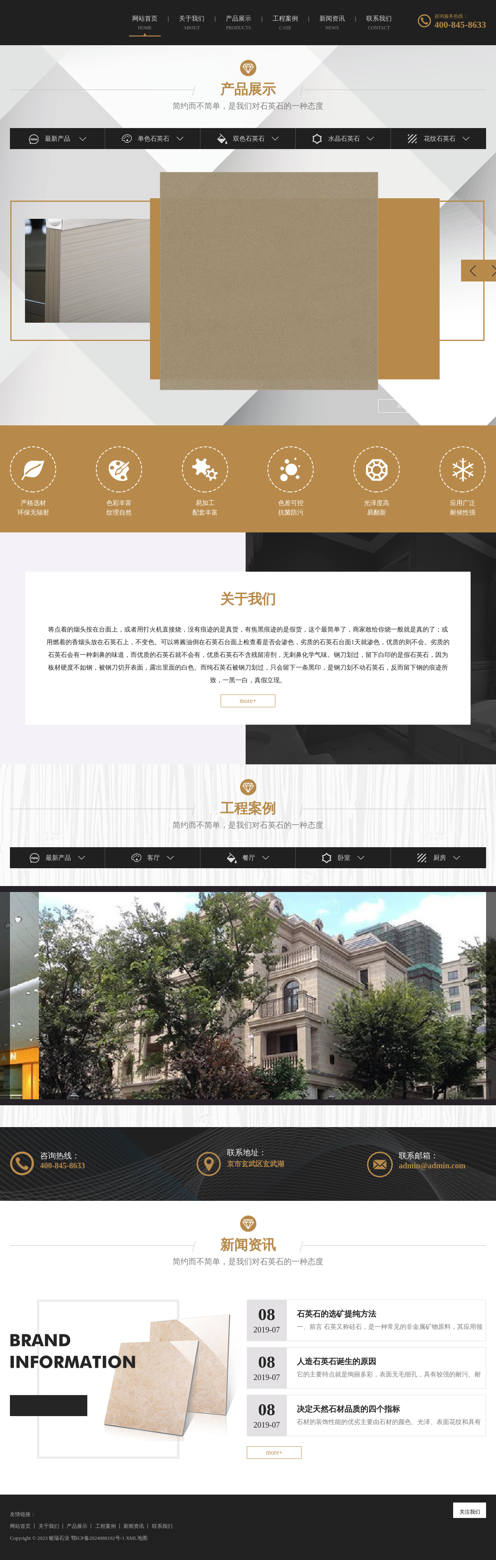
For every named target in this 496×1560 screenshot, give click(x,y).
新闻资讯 (133, 1526)
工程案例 (105, 1526)
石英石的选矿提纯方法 (336, 1313)
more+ (248, 700)
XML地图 (137, 1538)
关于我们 (48, 1526)
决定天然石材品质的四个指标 (348, 1409)
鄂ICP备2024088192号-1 (98, 1538)
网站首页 (20, 1526)
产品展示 (77, 1526)
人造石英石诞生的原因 (336, 1361)
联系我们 (162, 1526)
